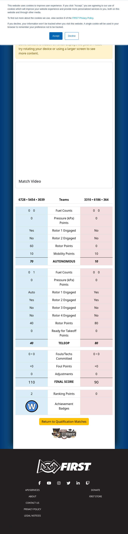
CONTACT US (32, 502)
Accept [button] (56, 36)
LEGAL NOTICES (32, 515)
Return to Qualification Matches (64, 422)
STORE (95, 496)
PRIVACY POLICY (32, 509)
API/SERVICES (32, 490)
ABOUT (32, 496)
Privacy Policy (82, 18)
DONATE (95, 490)
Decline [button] (71, 36)
